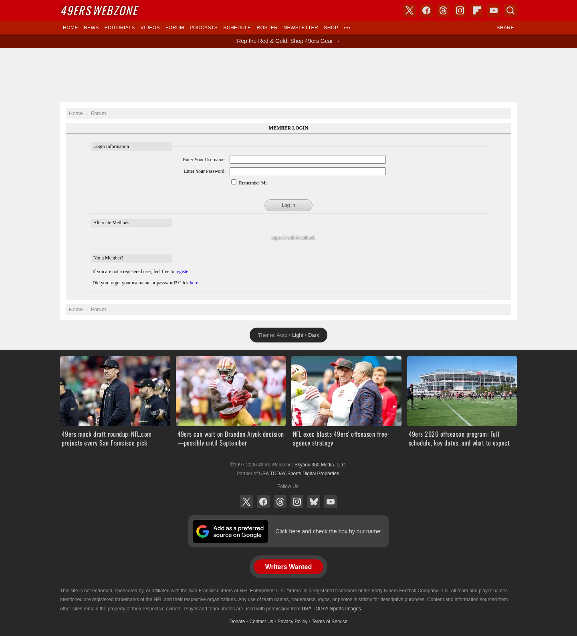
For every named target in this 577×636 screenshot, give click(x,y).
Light (297, 335)
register (183, 271)
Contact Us (261, 621)
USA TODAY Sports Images (331, 609)
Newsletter (300, 27)
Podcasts (204, 27)
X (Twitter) (246, 501)
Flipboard (476, 10)
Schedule (237, 27)
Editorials (120, 27)
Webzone (98, 10)
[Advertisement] (288, 75)
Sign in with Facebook (293, 238)
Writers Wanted (288, 566)
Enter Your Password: (205, 171)
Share (505, 27)
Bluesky (313, 501)
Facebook (263, 501)
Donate (237, 621)
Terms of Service (329, 621)
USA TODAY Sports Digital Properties (299, 473)
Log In (288, 205)
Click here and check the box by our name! (328, 531)
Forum (174, 27)
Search (510, 10)
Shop (331, 27)
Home (70, 27)
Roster (267, 27)
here (194, 283)
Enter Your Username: (204, 159)
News (91, 27)
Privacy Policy (293, 621)
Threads (280, 501)
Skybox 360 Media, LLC (320, 465)
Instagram (297, 501)
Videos (150, 27)
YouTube (330, 501)
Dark (313, 335)
